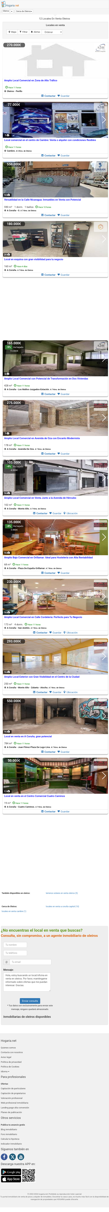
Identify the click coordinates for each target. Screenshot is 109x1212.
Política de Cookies (10, 1066)
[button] (24, 11)
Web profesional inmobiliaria (14, 1103)
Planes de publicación (11, 1112)
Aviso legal (6, 1057)
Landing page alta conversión (15, 1107)
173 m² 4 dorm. (25, 626)
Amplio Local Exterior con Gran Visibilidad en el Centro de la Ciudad (42, 676)
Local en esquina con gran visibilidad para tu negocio (33, 259)
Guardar (63, 95)
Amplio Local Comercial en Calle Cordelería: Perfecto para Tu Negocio (43, 617)
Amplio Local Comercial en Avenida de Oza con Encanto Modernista (42, 438)
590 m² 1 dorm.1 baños (27, 209)
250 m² (34, 685)
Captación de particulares (13, 1088)
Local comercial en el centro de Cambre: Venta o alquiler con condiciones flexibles (50, 140)
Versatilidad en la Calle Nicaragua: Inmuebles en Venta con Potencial (42, 199)
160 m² (18, 268)
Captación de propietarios (13, 1093)
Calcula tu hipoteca (10, 1139)
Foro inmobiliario (9, 1134)
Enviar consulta (30, 1001)
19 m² (27, 805)
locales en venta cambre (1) (14, 911)
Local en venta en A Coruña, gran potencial (28, 736)
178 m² (27, 447)
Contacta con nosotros (12, 1052)
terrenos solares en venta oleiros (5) (62, 893)
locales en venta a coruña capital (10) (62, 906)
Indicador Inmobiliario (11, 1144)
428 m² (35, 387)
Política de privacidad (11, 1062)
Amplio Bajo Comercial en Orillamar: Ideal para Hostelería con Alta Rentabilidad (48, 557)
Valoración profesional (11, 1098)
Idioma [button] (5, 1071)
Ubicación (70, 513)
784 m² (35, 745)
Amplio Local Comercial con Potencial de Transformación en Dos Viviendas (46, 378)
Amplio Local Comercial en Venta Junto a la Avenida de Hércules (40, 497)
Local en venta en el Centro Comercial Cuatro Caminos (34, 796)
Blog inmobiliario (9, 1129)
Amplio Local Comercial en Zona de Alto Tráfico (30, 80)
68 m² (33, 566)
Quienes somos (8, 1047)
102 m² (25, 506)
